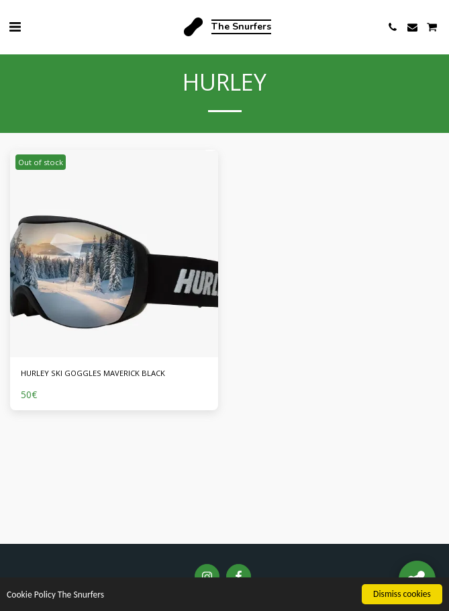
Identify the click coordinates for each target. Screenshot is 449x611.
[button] (14, 26)
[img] (114, 254)
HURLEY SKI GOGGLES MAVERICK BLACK (93, 373)
